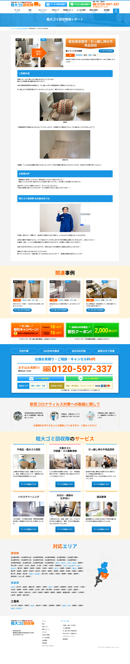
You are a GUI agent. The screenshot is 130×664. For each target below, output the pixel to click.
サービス (17, 11)
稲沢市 (64, 566)
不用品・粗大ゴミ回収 (71, 629)
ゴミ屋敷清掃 (68, 632)
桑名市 (33, 609)
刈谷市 (80, 569)
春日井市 (14, 572)
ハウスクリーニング (70, 640)
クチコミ (45, 635)
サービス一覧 (67, 625)
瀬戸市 (57, 572)
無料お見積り (94, 11)
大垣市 (13, 590)
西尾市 (31, 577)
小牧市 (65, 569)
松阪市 (13, 612)
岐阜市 (51, 590)
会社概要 (107, 11)
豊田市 (76, 572)
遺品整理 (67, 643)
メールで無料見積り (39, 380)
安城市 (76, 566)
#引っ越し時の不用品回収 (105, 51)
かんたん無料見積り (88, 380)
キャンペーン (42, 11)
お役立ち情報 (46, 638)
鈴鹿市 (65, 609)
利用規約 (45, 646)
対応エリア (55, 11)
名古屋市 (38, 577)
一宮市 (70, 566)
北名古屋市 (72, 569)
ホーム (12, 28)
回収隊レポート (68, 11)
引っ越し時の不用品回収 (21, 28)
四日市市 (20, 612)
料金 (30, 11)
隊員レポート (46, 633)
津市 (70, 609)
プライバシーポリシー (49, 649)
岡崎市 (58, 566)
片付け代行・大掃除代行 (72, 637)
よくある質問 (81, 11)
